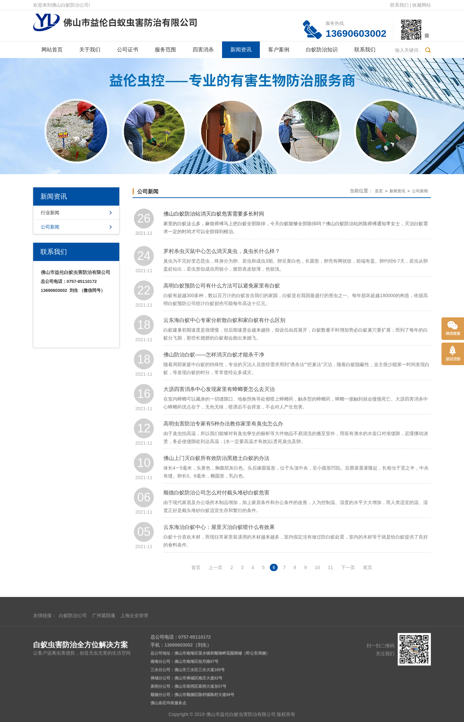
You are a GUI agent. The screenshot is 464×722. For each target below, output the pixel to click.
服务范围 (165, 49)
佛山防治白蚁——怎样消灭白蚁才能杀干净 (213, 369)
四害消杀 (203, 49)
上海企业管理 (134, 675)
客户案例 (278, 49)
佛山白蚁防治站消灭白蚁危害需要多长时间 (213, 215)
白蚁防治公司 (73, 675)
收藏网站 (421, 5)
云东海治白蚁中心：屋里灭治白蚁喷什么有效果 (219, 542)
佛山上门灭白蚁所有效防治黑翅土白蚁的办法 (216, 473)
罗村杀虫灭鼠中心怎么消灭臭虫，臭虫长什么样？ (221, 266)
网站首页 (52, 49)
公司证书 (127, 49)
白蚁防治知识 (322, 49)
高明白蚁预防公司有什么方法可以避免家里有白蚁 (221, 300)
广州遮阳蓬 (103, 675)
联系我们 (399, 5)
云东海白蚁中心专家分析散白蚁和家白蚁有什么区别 (224, 335)
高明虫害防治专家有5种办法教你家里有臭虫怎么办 (223, 438)
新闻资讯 (241, 49)
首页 (379, 191)
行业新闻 (50, 212)
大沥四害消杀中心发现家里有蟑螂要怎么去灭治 (219, 404)
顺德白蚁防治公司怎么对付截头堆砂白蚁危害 (216, 507)
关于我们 (89, 49)
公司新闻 (50, 227)
